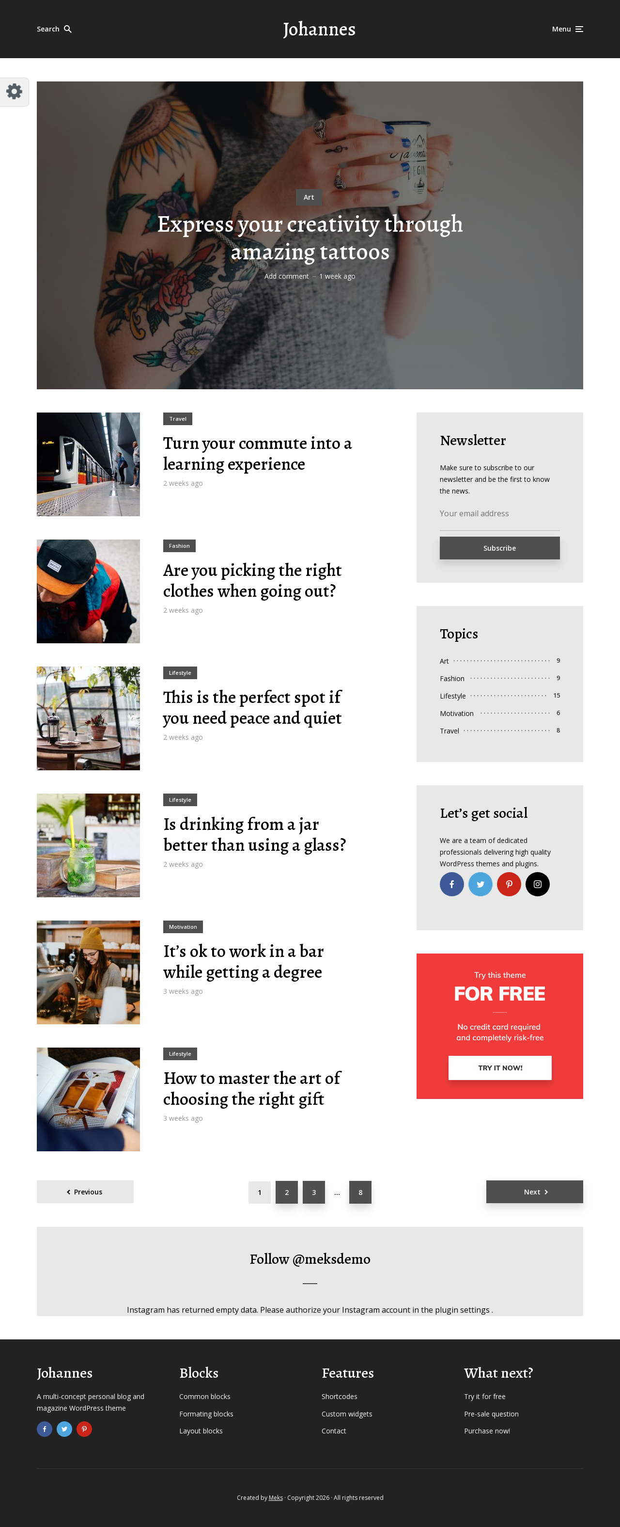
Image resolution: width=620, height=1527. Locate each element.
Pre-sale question (491, 1413)
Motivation (183, 926)
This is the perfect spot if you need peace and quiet (252, 707)
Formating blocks (206, 1413)
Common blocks (205, 1396)
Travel (177, 418)
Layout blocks (201, 1430)
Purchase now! (487, 1430)
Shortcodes (339, 1396)
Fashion (179, 545)
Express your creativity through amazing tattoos (310, 238)
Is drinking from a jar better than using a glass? (254, 834)
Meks (276, 1498)
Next (532, 1191)
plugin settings (463, 1309)
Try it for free (485, 1396)
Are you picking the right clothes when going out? (252, 580)
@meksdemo (332, 1259)
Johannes (319, 29)
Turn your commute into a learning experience (257, 453)
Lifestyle (180, 672)
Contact (334, 1430)
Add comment (286, 276)
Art (309, 197)
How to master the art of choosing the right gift (251, 1088)
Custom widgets (347, 1413)
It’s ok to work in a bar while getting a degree (243, 961)
